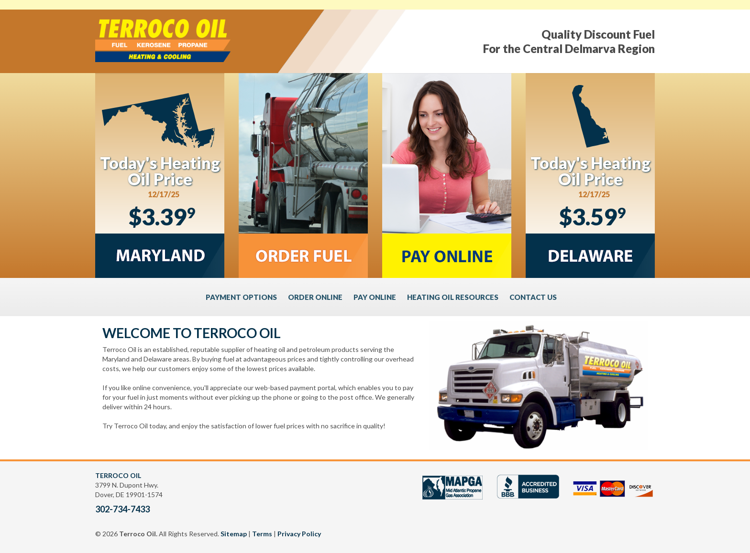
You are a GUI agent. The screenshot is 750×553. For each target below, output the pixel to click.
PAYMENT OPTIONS (241, 297)
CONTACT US (533, 297)
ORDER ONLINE (315, 297)
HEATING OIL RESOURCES (452, 297)
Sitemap (234, 534)
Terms (262, 534)
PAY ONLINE (374, 297)
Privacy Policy (299, 534)
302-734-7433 (122, 509)
